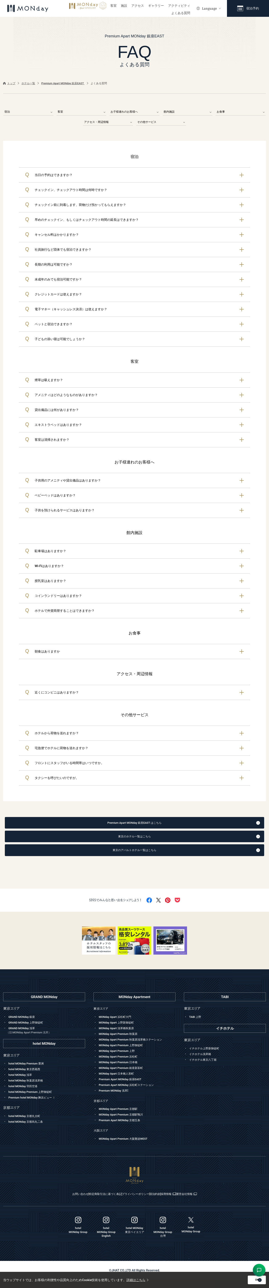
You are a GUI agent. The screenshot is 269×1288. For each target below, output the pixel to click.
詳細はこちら (137, 1280)
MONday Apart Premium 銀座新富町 (124, 1075)
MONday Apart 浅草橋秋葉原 (119, 1035)
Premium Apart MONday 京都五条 (122, 1128)
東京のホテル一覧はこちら (147, 841)
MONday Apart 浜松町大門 (117, 1024)
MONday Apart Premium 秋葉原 (121, 1041)
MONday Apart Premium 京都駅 (121, 1117)
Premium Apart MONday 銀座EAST (62, 83)
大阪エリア (102, 1138)
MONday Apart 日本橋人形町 (119, 1081)
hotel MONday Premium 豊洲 (28, 1071)
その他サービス (161, 122)
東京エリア (102, 1016)
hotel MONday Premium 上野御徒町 (33, 1099)
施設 (124, 6)
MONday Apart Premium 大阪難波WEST (127, 1147)
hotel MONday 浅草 (22, 1082)
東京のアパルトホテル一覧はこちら (143, 856)
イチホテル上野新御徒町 (206, 1056)
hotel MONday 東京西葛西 (26, 1076)
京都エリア (102, 1109)
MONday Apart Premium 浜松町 (121, 1064)
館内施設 (188, 111)
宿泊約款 (162, 1202)
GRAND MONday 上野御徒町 (28, 1029)
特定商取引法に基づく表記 (89, 1202)
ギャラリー (156, 6)
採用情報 (186, 1202)
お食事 (241, 111)
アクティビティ (179, 6)
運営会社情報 (215, 1202)
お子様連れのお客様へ (134, 111)
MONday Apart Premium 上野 (119, 1058)
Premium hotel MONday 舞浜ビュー (35, 1105)
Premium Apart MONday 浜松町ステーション (130, 1092)
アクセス (137, 6)
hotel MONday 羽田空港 (25, 1093)
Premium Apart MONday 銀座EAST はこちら (140, 825)
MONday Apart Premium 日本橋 (121, 1069)
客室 (113, 6)
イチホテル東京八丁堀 (205, 1067)
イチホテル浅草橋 (201, 1061)
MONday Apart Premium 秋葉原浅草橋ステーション (135, 1047)
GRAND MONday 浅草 (45, 1037)
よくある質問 (180, 13)
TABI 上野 (196, 1024)
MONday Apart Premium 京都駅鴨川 (124, 1123)
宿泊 (28, 111)
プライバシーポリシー (132, 1202)
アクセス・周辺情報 (108, 122)
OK (245, 1280)
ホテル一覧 (28, 83)
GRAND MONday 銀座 (23, 1024)
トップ (9, 83)
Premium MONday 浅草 (116, 1098)
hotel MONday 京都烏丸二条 (28, 1129)
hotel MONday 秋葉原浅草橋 (28, 1088)
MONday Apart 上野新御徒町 (119, 1029)
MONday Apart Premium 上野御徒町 (124, 1052)
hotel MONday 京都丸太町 (26, 1123)
